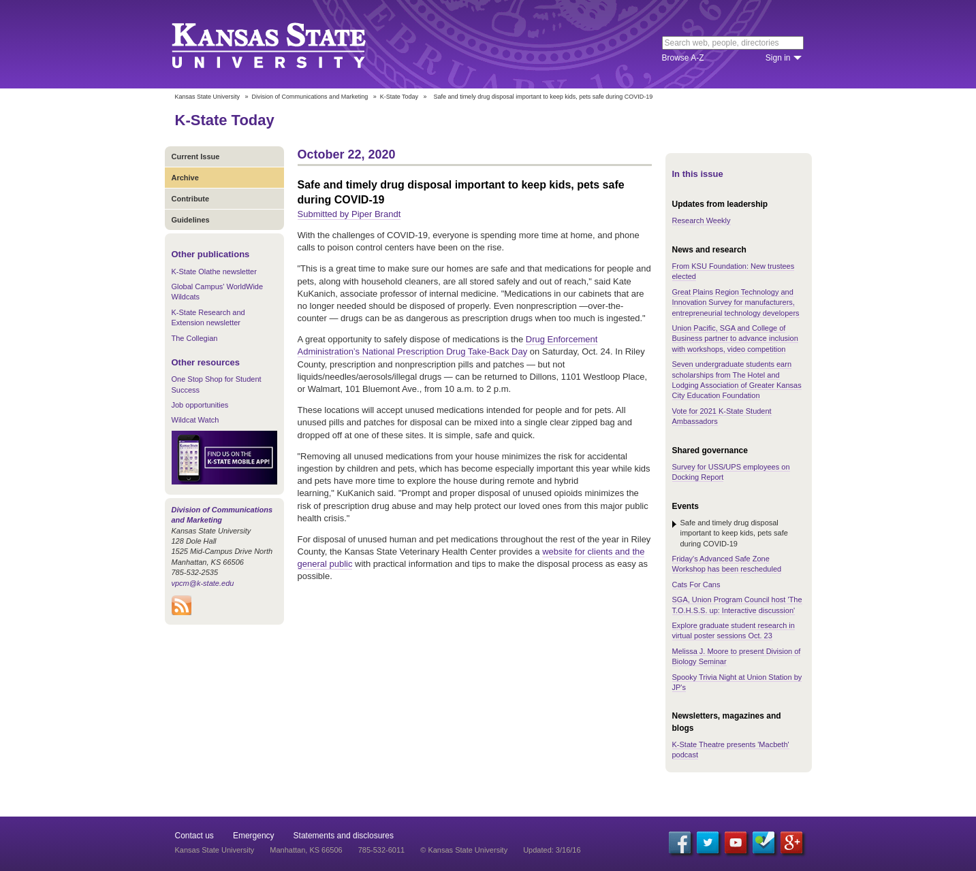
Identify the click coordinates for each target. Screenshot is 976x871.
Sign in (778, 58)
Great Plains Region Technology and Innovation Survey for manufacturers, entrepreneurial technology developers (736, 302)
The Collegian (195, 338)
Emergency (253, 835)
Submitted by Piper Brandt (349, 214)
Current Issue (196, 156)
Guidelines (191, 220)
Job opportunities (200, 405)
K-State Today (399, 96)
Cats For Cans (696, 584)
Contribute (191, 199)
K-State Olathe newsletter (214, 271)
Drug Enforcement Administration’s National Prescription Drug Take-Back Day (448, 345)
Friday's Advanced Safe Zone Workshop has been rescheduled (727, 564)
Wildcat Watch (195, 420)
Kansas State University (285, 44)
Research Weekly (701, 220)
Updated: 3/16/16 (551, 850)
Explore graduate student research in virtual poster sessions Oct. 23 (733, 630)
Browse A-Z (683, 58)
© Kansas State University (463, 850)
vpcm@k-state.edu (203, 583)
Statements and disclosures (344, 835)
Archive (185, 178)
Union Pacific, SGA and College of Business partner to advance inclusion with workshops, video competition (735, 338)
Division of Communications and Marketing (310, 96)
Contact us (194, 835)
